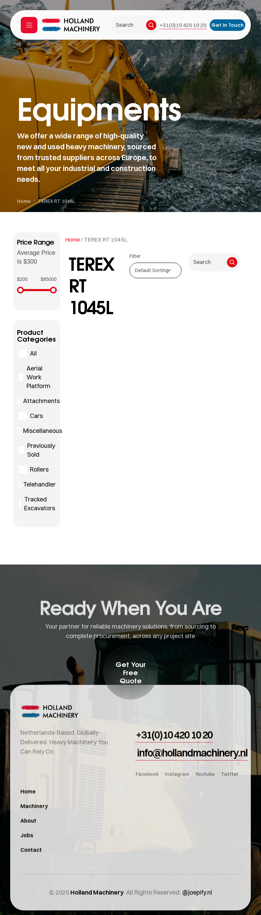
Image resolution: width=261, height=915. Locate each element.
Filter (135, 256)
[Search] (151, 25)
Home (72, 239)
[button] (183, 25)
